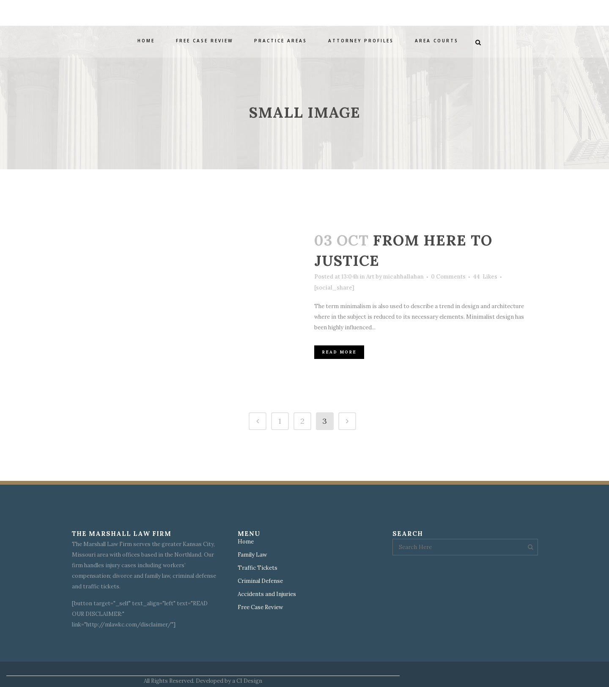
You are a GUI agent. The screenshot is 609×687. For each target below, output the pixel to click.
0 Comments (448, 276)
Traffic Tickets (257, 568)
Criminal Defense (260, 581)
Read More (339, 352)
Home (246, 542)
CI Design (249, 680)
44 (485, 277)
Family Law (252, 555)
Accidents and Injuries (267, 594)
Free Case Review (260, 607)
